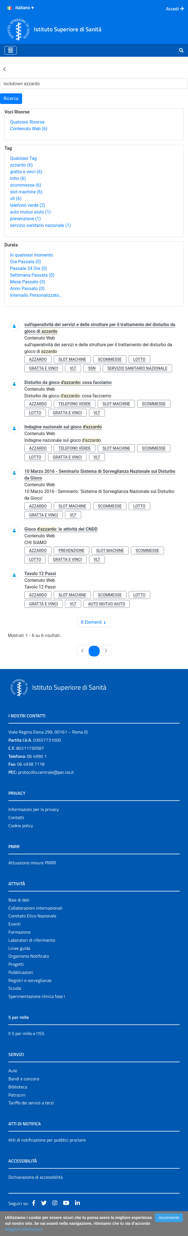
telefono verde (27, 205)
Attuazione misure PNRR (32, 862)
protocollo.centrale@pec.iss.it (46, 772)
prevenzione (25, 218)
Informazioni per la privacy (33, 809)
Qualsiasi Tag (23, 158)
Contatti (16, 817)
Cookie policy (20, 825)
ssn (92, 368)
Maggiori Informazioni (24, 1229)
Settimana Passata (32, 275)
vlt (16, 198)
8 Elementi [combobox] (96, 622)
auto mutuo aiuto (30, 212)
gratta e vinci (26, 171)
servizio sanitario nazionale (40, 225)
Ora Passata (25, 261)
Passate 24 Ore (28, 268)
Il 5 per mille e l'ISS (26, 1033)
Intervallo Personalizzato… (36, 295)
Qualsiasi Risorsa (27, 122)
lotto (18, 178)
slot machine (26, 191)
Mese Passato (27, 281)
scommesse (25, 185)
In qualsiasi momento (31, 255)
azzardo (21, 165)
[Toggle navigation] (10, 50)
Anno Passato (27, 288)
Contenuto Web (28, 128)
